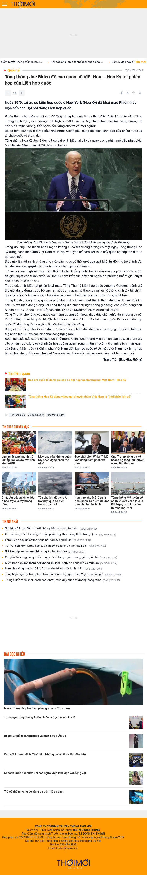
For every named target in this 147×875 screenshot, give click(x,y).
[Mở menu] (5, 4)
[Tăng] (22, 93)
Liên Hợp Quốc (17, 415)
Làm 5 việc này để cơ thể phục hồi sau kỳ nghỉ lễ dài (48, 540)
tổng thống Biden (55, 415)
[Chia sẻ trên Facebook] (121, 93)
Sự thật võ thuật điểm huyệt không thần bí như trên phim (51, 528)
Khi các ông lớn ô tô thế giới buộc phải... (82, 62)
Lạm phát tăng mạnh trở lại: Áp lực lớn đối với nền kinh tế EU (53, 568)
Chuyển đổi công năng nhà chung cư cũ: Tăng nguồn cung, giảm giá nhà (61, 557)
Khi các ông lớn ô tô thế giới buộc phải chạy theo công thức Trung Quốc (60, 534)
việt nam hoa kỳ (36, 415)
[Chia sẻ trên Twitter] (127, 93)
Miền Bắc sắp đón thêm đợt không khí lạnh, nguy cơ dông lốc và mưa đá (61, 563)
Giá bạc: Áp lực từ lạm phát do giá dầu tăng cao (45, 551)
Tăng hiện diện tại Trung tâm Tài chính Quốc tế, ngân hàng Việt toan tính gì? (63, 574)
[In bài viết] (140, 93)
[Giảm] (8, 93)
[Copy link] (133, 92)
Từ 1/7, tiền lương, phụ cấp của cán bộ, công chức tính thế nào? (55, 546)
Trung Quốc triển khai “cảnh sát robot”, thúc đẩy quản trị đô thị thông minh (62, 580)
